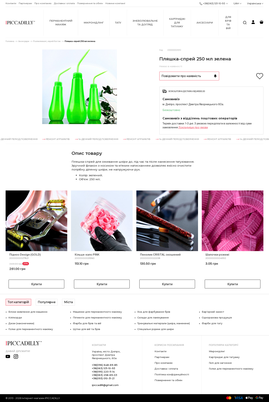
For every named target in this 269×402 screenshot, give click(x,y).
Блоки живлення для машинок (27, 311)
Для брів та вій (228, 22)
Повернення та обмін (90, 3)
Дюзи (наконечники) (21, 323)
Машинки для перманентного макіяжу (97, 311)
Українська (255, 3)
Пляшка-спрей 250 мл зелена (80, 41)
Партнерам (25, 3)
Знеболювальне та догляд (145, 22)
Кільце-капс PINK (87, 254)
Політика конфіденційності (171, 374)
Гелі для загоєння (220, 362)
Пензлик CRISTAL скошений (160, 254)
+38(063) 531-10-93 (212, 3)
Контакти (11, 3)
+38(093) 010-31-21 (103, 378)
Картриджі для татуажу (177, 22)
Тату (118, 22)
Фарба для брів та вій (87, 323)
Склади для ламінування (153, 317)
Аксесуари (205, 22)
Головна (10, 41)
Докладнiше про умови (193, 127)
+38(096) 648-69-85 (105, 364)
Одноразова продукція (217, 317)
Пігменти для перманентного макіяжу (97, 317)
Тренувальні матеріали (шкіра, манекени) (163, 323)
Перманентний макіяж (60, 22)
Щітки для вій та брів (86, 329)
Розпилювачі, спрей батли (47, 41)
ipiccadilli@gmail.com (105, 385)
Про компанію (43, 3)
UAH (238, 3)
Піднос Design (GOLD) (25, 254)
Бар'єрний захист (213, 311)
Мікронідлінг (94, 22)
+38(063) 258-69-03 (104, 374)
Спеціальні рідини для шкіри (155, 329)
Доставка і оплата (64, 3)
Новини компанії (115, 3)
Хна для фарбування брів (153, 311)
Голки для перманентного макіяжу (30, 329)
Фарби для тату (212, 323)
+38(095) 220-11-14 (103, 371)
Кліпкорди (15, 317)
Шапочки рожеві (217, 254)
